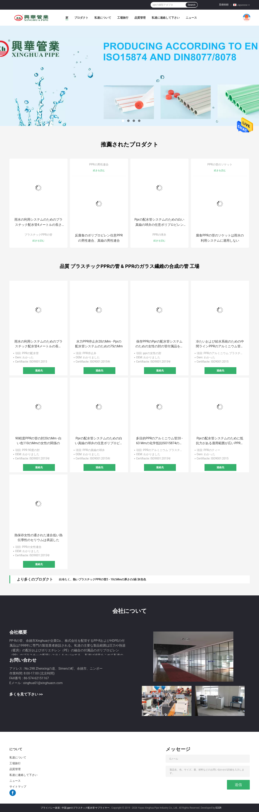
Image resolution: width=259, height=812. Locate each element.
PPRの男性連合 (98, 164)
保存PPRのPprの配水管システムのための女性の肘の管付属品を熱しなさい (159, 344)
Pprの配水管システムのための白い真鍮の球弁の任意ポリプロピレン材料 (159, 222)
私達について (102, 17)
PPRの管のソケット (219, 164)
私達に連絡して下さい (166, 17)
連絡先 (39, 370)
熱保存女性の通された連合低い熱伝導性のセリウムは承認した (38, 537)
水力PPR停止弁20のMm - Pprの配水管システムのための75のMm (99, 344)
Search (191, 4)
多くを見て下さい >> (26, 694)
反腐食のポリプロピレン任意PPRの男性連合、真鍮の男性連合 (99, 237)
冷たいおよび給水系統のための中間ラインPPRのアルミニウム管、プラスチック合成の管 (220, 344)
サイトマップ (17, 786)
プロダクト (81, 17)
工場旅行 (122, 17)
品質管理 (140, 17)
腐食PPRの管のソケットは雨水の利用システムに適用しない (220, 237)
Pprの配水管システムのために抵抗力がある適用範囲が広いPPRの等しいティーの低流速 (220, 441)
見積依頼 (224, 4)
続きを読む (38, 240)
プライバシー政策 (50, 807)
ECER (218, 807)
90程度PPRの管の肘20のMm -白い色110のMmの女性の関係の (38, 440)
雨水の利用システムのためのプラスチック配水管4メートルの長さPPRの (38, 222)
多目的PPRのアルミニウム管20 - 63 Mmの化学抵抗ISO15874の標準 (159, 441)
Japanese (243, 4)
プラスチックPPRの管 (38, 234)
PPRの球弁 (159, 234)
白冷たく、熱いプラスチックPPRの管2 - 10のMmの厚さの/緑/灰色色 (102, 579)
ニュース (191, 17)
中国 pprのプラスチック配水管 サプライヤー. (86, 807)
